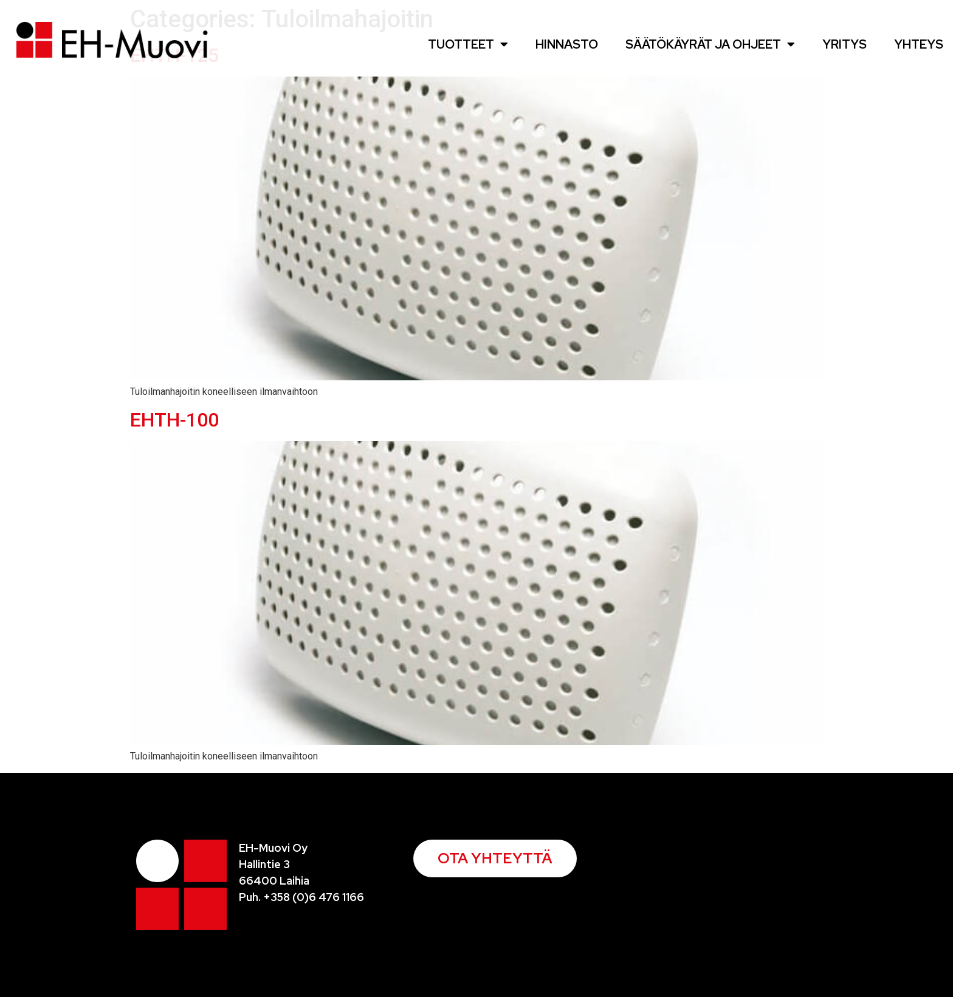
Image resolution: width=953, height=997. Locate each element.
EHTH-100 (174, 419)
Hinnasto (566, 44)
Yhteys (918, 44)
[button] (495, 858)
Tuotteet (468, 44)
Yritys (844, 44)
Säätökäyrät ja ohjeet (710, 44)
